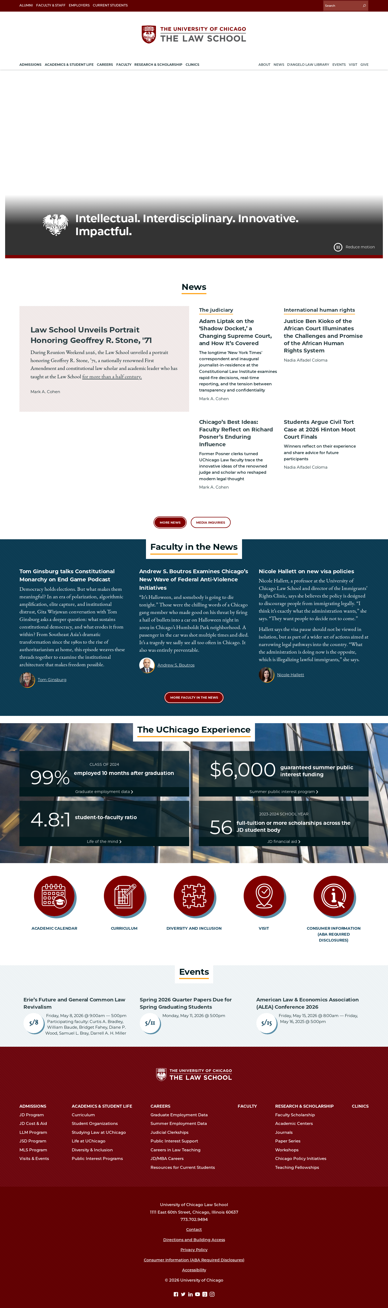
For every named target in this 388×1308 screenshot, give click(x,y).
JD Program (34, 1109)
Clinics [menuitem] (192, 63)
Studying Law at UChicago (101, 1127)
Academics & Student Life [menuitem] (69, 63)
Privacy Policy (194, 1244)
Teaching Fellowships (299, 1161)
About (264, 63)
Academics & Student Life (102, 1100)
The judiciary (215, 308)
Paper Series (290, 1135)
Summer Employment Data (181, 1118)
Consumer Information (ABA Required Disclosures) (194, 1254)
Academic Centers (296, 1118)
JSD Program (35, 1135)
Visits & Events (36, 1153)
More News (169, 512)
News (279, 63)
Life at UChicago (91, 1135)
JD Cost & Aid (35, 1118)
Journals (286, 1127)
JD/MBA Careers (169, 1153)
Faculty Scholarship (297, 1109)
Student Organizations (97, 1118)
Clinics (360, 1100)
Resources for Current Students (185, 1161)
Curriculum (86, 1109)
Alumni (26, 5)
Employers (79, 5)
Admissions (32, 1100)
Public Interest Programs (100, 1153)
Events (339, 63)
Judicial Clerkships (172, 1127)
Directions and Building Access (194, 1234)
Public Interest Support (177, 1135)
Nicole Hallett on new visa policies (306, 561)
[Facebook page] (176, 1289)
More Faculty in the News (194, 688)
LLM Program (35, 1127)
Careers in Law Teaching (178, 1144)
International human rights (318, 308)
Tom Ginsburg (52, 669)
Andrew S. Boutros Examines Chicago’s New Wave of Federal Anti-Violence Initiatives (193, 569)
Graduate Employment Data (181, 1109)
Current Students (110, 5)
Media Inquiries (211, 512)
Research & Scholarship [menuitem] (158, 63)
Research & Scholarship (304, 1100)
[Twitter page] (184, 1289)
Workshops (289, 1144)
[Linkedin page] (191, 1289)
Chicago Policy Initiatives (303, 1153)
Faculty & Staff (51, 5)
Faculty (247, 1100)
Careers (160, 1100)
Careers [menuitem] (105, 63)
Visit (353, 63)
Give (364, 63)
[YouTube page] (198, 1289)
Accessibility (194, 1264)
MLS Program (35, 1144)
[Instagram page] (212, 1289)
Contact (194, 1224)
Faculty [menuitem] (123, 63)
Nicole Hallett (290, 664)
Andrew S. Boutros (176, 654)
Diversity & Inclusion (94, 1144)
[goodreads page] (205, 1289)
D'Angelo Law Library (308, 63)
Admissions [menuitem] (30, 63)
